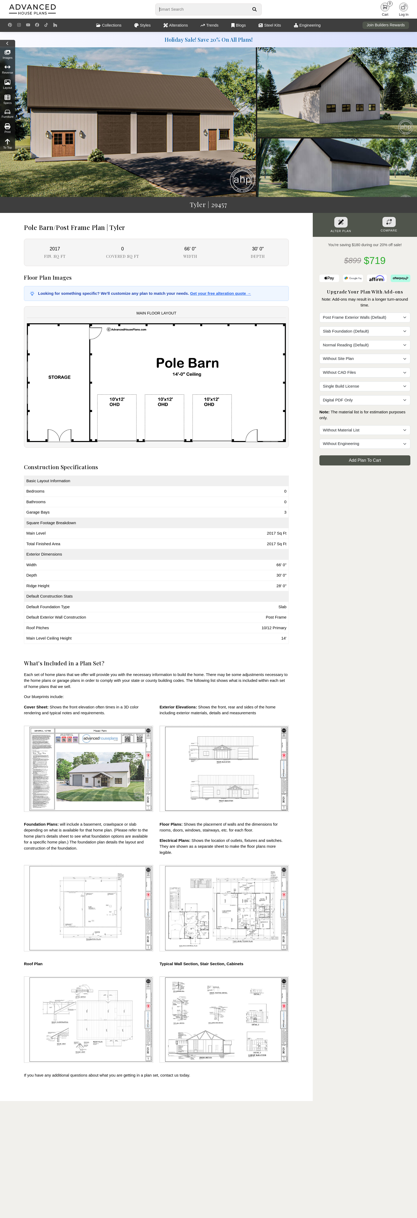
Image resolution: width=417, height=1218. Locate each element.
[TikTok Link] (46, 25)
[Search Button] (254, 9)
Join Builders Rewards (386, 25)
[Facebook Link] (37, 25)
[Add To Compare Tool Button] (389, 222)
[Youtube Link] (28, 25)
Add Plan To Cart (365, 460)
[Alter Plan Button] (341, 222)
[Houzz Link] (55, 25)
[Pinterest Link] (10, 25)
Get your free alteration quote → (220, 293)
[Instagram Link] (19, 25)
